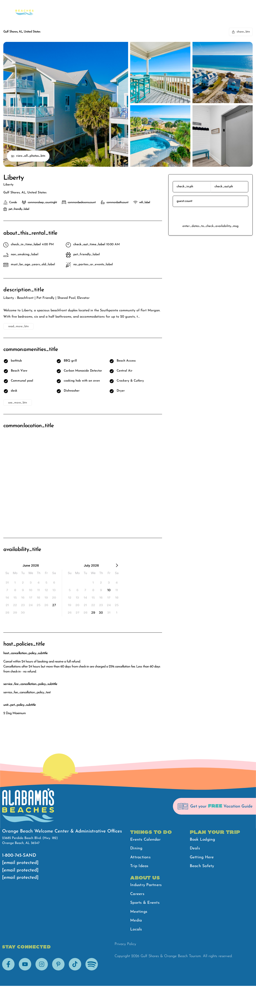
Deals (195, 849)
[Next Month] (117, 566)
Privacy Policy (125, 947)
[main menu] (206, 8)
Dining (136, 849)
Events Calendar (146, 840)
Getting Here (202, 858)
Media (136, 923)
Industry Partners (147, 887)
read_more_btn (18, 326)
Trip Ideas (140, 867)
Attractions (140, 858)
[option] (7, 582)
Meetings (139, 914)
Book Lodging (203, 840)
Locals (136, 932)
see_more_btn (17, 402)
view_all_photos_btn (28, 156)
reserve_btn (210, 215)
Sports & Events (145, 905)
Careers (138, 896)
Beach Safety (213, 8)
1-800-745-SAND (19, 855)
